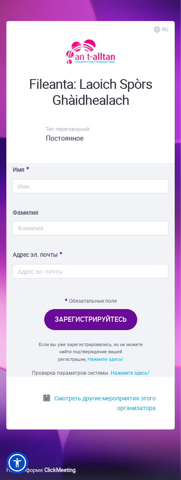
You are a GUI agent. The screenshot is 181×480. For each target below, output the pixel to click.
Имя (18, 169)
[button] (17, 463)
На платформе (40, 470)
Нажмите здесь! (105, 359)
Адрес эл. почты (35, 255)
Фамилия (25, 212)
